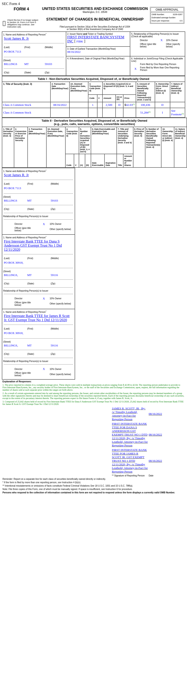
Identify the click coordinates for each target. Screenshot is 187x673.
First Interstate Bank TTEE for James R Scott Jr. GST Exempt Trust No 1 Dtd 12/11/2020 (37, 318)
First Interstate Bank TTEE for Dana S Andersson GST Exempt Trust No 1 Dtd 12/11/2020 (33, 245)
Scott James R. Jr (16, 38)
